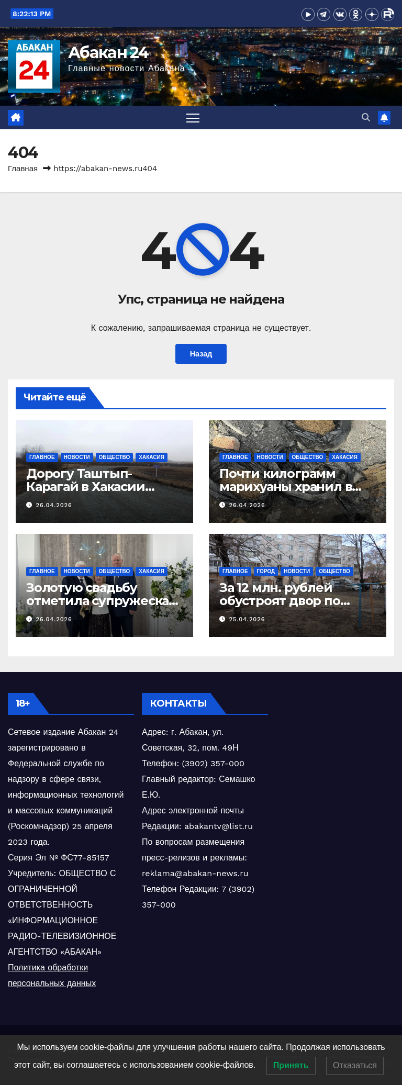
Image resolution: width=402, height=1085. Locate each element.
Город (266, 571)
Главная (23, 168)
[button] (366, 117)
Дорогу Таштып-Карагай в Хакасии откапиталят (85, 486)
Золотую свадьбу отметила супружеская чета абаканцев (101, 600)
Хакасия (151, 457)
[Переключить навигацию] (193, 117)
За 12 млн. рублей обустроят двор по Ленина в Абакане (279, 600)
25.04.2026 (247, 619)
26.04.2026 (54, 505)
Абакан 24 (108, 52)
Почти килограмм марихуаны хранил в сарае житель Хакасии (291, 486)
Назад (201, 354)
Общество (114, 457)
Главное (42, 457)
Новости (77, 457)
